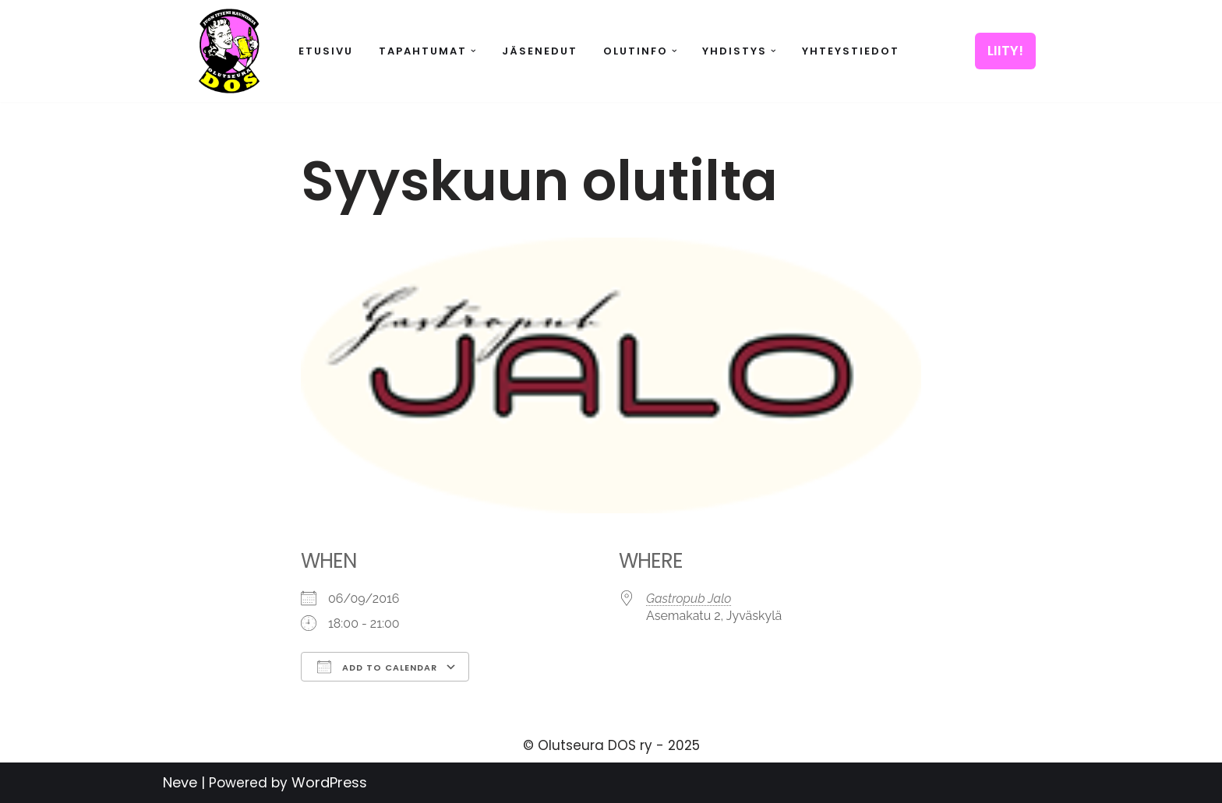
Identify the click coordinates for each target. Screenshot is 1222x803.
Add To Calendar (377, 667)
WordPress (329, 782)
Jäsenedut (539, 51)
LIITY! (1005, 50)
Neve (180, 782)
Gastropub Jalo (689, 598)
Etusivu (325, 51)
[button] (473, 51)
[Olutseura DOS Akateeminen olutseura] (229, 51)
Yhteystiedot (850, 51)
